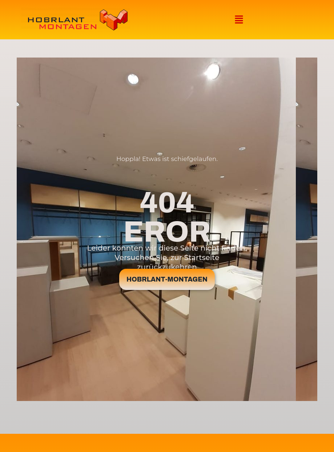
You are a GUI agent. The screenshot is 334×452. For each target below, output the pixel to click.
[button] (239, 19)
